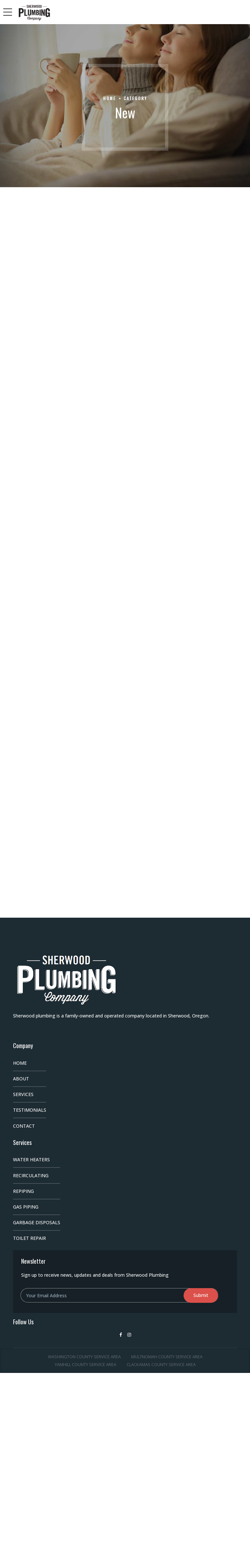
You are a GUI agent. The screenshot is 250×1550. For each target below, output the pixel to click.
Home (109, 98)
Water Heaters (31, 1159)
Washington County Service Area (84, 1357)
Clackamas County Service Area (161, 1364)
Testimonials (29, 1110)
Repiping (23, 1191)
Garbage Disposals (36, 1222)
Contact (24, 1126)
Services (23, 1094)
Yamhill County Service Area (85, 1364)
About (21, 1079)
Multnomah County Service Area (166, 1357)
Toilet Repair (29, 1238)
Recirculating (31, 1175)
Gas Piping (25, 1207)
